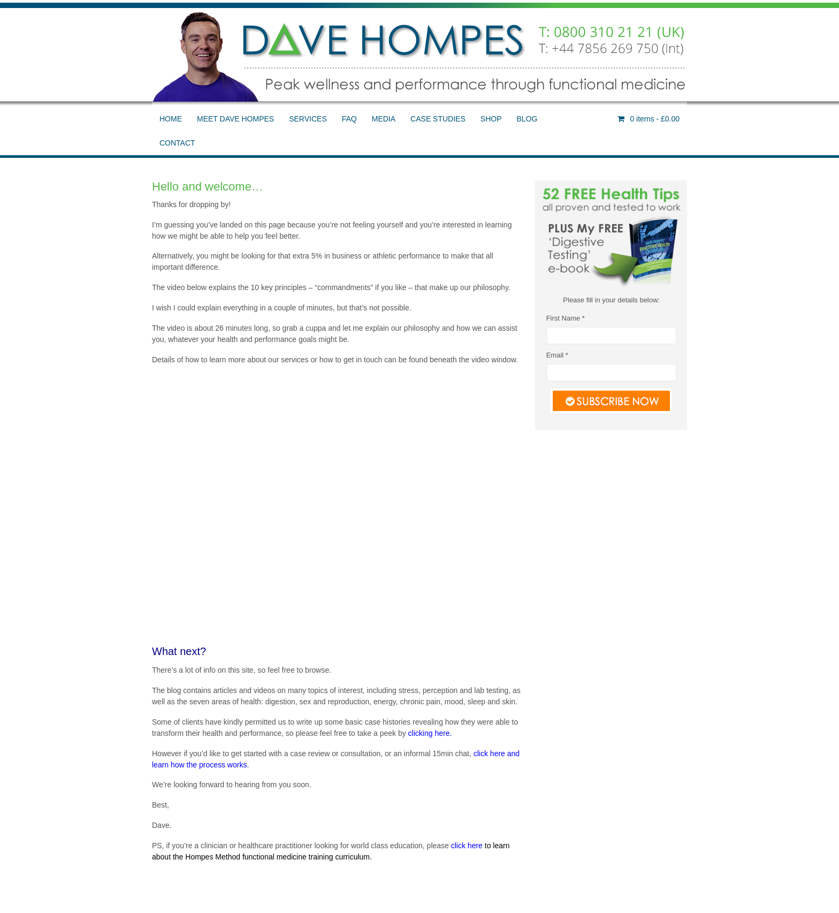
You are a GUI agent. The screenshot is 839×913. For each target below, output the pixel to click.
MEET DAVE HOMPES (235, 119)
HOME (170, 119)
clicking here (429, 733)
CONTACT (177, 143)
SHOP (491, 119)
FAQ (349, 119)
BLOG (526, 119)
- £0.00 (654, 119)
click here (467, 845)
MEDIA (383, 119)
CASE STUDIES (438, 119)
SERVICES (308, 119)
